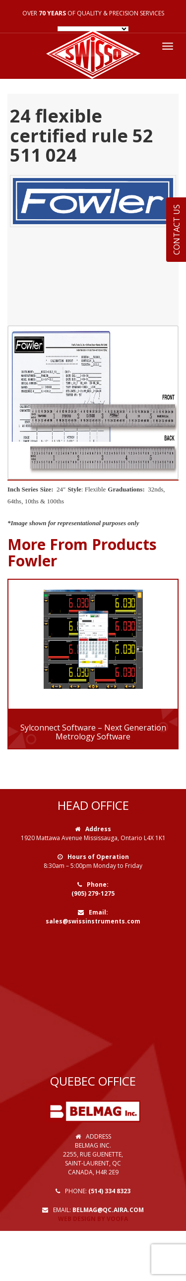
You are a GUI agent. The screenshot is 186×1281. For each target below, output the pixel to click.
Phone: (98, 884)
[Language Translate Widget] (93, 28)
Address (98, 829)
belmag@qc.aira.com (108, 1210)
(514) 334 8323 (109, 1191)
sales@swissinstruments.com (93, 921)
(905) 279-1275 (93, 893)
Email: (98, 912)
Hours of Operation (98, 857)
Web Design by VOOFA (93, 1219)
